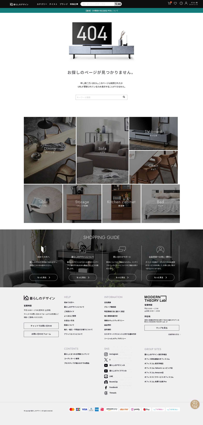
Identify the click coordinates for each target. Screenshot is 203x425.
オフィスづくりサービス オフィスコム (158, 376)
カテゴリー (42, 5)
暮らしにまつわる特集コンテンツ (76, 353)
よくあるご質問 (70, 315)
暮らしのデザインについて (74, 306)
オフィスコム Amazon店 (154, 372)
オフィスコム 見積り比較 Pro (155, 381)
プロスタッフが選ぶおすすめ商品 (76, 362)
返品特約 (107, 324)
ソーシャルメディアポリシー (115, 338)
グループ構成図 (110, 306)
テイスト (53, 5)
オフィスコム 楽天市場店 (153, 363)
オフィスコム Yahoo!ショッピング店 (158, 367)
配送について (69, 324)
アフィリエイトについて (73, 333)
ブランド (64, 5)
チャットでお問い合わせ (41, 325)
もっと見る (44, 277)
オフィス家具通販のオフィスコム (157, 358)
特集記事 (74, 5)
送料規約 (107, 329)
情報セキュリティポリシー (114, 320)
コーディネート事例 (71, 358)
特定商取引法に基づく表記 (114, 311)
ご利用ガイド (69, 311)
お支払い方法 (69, 320)
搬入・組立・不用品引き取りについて (78, 329)
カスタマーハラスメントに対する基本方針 (120, 333)
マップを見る (162, 327)
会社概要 (107, 302)
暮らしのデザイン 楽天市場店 (155, 354)
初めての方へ (69, 302)
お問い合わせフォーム (41, 333)
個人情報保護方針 (111, 315)
